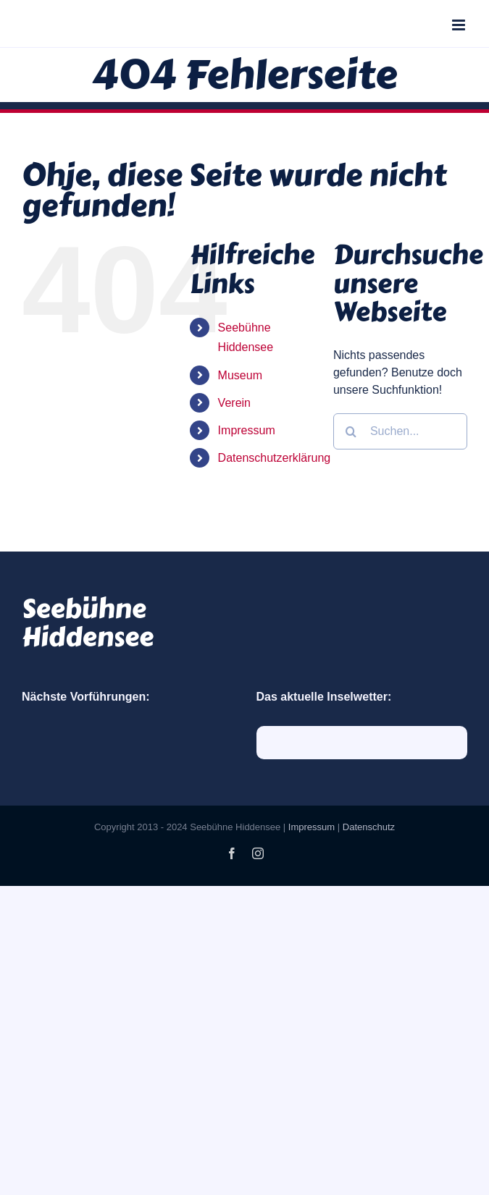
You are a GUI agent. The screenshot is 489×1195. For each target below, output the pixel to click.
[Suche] (351, 431)
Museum (240, 375)
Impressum (246, 430)
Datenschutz (369, 827)
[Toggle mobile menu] (459, 25)
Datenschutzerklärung (274, 458)
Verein (234, 403)
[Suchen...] (400, 431)
